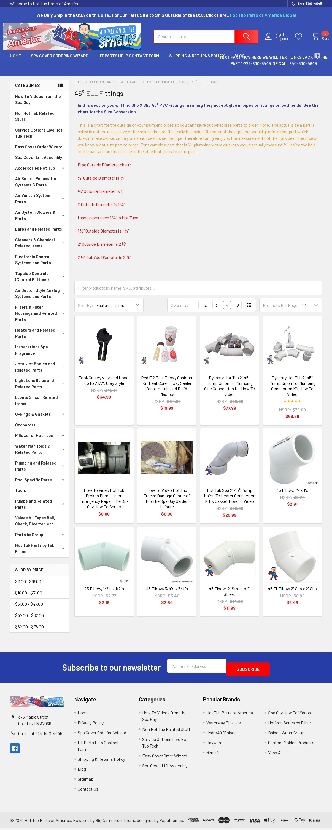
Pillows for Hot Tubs (40, 440)
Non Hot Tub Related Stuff (35, 121)
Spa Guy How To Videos (289, 714)
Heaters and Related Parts (40, 338)
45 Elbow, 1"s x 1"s (292, 495)
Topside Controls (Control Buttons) (40, 281)
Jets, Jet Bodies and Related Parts (40, 371)
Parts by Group (40, 539)
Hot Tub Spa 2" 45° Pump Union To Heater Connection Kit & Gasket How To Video (229, 500)
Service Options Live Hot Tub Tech (39, 138)
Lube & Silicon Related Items (36, 405)
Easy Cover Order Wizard (39, 151)
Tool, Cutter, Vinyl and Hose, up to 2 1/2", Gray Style (104, 385)
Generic (213, 754)
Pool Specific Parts (40, 484)
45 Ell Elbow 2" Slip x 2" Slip (292, 593)
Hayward (214, 744)
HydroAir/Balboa (221, 734)
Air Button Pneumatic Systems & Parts (41, 186)
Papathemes (171, 821)
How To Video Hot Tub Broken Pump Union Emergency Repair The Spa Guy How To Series (104, 503)
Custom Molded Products (291, 744)
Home (15, 60)
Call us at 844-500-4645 (40, 735)
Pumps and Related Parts (40, 509)
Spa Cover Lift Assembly (38, 162)
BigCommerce (108, 821)
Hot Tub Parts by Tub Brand (40, 553)
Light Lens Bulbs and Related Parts (40, 388)
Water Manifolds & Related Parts (40, 454)
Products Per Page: (281, 310)
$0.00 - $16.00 (28, 586)
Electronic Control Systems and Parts (40, 264)
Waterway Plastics (223, 724)
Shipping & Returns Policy (197, 60)
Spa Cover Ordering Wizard (59, 60)
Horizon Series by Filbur (289, 724)
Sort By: (85, 310)
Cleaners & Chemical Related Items (40, 247)
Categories (27, 90)
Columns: (179, 310)
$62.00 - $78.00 (29, 631)
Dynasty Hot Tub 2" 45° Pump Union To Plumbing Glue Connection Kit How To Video (229, 391)
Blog (82, 770)
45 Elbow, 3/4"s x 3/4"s (167, 593)
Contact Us (88, 790)
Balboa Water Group (286, 734)
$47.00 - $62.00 (29, 620)
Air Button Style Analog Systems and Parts (41, 298)
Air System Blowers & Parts (40, 220)
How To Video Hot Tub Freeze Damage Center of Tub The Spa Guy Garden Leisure (167, 503)
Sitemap (85, 780)
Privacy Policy (91, 724)
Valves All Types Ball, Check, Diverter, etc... (41, 526)
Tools (20, 495)
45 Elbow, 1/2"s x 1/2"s (104, 593)
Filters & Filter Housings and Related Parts (41, 318)
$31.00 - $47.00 (29, 609)
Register (278, 42)
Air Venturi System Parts (40, 203)
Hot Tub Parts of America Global (263, 15)
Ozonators (25, 429)
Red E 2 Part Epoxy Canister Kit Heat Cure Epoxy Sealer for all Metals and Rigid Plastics (167, 391)
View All (275, 754)
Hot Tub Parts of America (229, 714)
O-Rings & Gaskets (40, 419)
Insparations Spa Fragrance (31, 355)
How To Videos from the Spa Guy (38, 104)
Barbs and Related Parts (38, 233)
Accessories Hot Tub (40, 172)
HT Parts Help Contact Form (128, 60)
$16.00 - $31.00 (28, 597)
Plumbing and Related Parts (40, 471)
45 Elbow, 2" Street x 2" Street (229, 596)
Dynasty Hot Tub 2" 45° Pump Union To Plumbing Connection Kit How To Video (292, 391)
